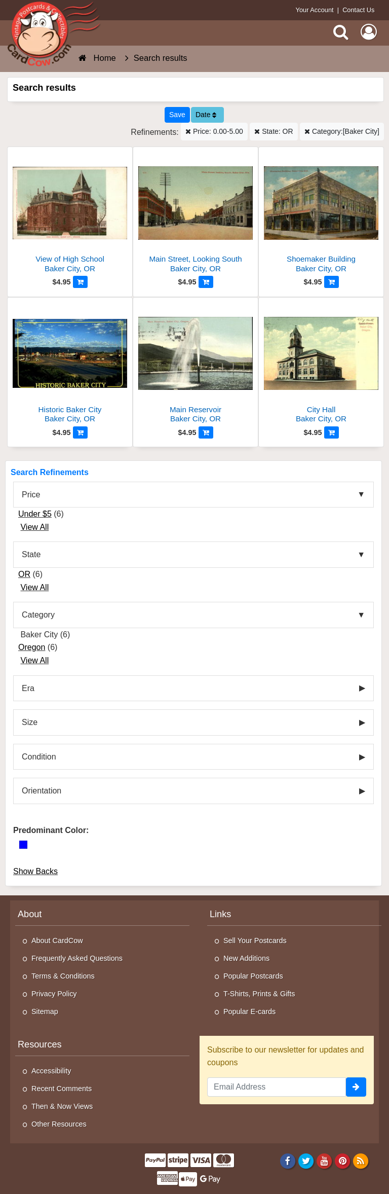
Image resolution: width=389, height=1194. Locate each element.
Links (220, 914)
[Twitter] (306, 1160)
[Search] (340, 32)
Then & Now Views (62, 1106)
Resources (40, 1044)
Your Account (315, 10)
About (30, 914)
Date (206, 115)
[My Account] (369, 32)
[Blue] (23, 845)
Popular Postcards (253, 976)
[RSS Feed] (361, 1160)
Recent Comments (61, 1088)
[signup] (356, 1087)
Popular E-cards (249, 1011)
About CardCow (57, 940)
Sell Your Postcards (255, 940)
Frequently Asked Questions (77, 958)
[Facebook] (287, 1160)
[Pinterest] (343, 1160)
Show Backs (35, 871)
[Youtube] (324, 1160)
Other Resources (59, 1124)
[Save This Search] (177, 115)
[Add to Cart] (80, 282)
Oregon (31, 647)
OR (24, 574)
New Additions (246, 958)
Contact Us (358, 10)
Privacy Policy (54, 994)
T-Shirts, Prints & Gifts (259, 994)
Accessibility (51, 1071)
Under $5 (35, 514)
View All (34, 527)
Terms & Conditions (63, 976)
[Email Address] (276, 1087)
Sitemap (44, 1011)
